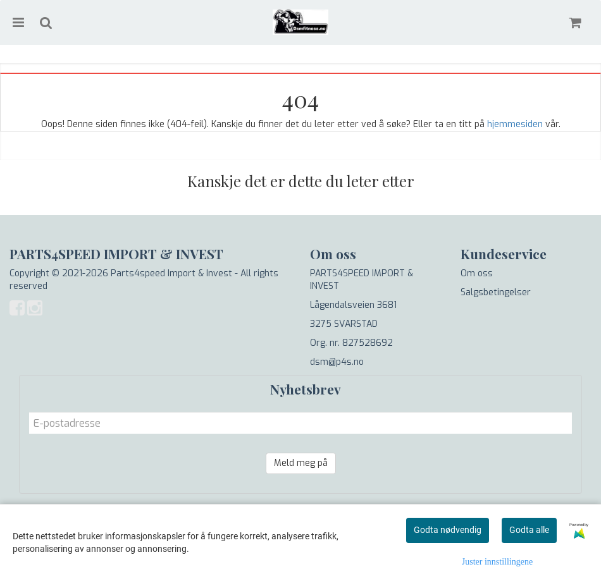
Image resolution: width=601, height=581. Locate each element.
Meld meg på (301, 463)
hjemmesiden (515, 124)
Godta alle (529, 530)
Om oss (477, 273)
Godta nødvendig (447, 530)
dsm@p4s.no (337, 362)
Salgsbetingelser (496, 292)
